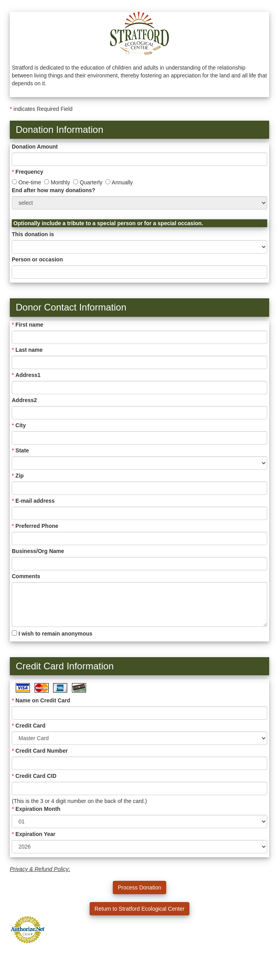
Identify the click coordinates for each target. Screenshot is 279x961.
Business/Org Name (38, 551)
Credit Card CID (35, 776)
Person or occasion (37, 259)
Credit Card (30, 725)
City (20, 425)
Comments (26, 576)
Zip (19, 475)
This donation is (33, 234)
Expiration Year (35, 834)
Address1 (27, 375)
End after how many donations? (53, 190)
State (22, 450)
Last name (28, 350)
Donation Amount (35, 146)
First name (29, 325)
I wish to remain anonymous (52, 633)
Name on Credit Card (42, 700)
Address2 (24, 400)
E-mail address (35, 501)
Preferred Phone (36, 526)
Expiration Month (37, 809)
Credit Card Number (41, 751)
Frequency (29, 172)
